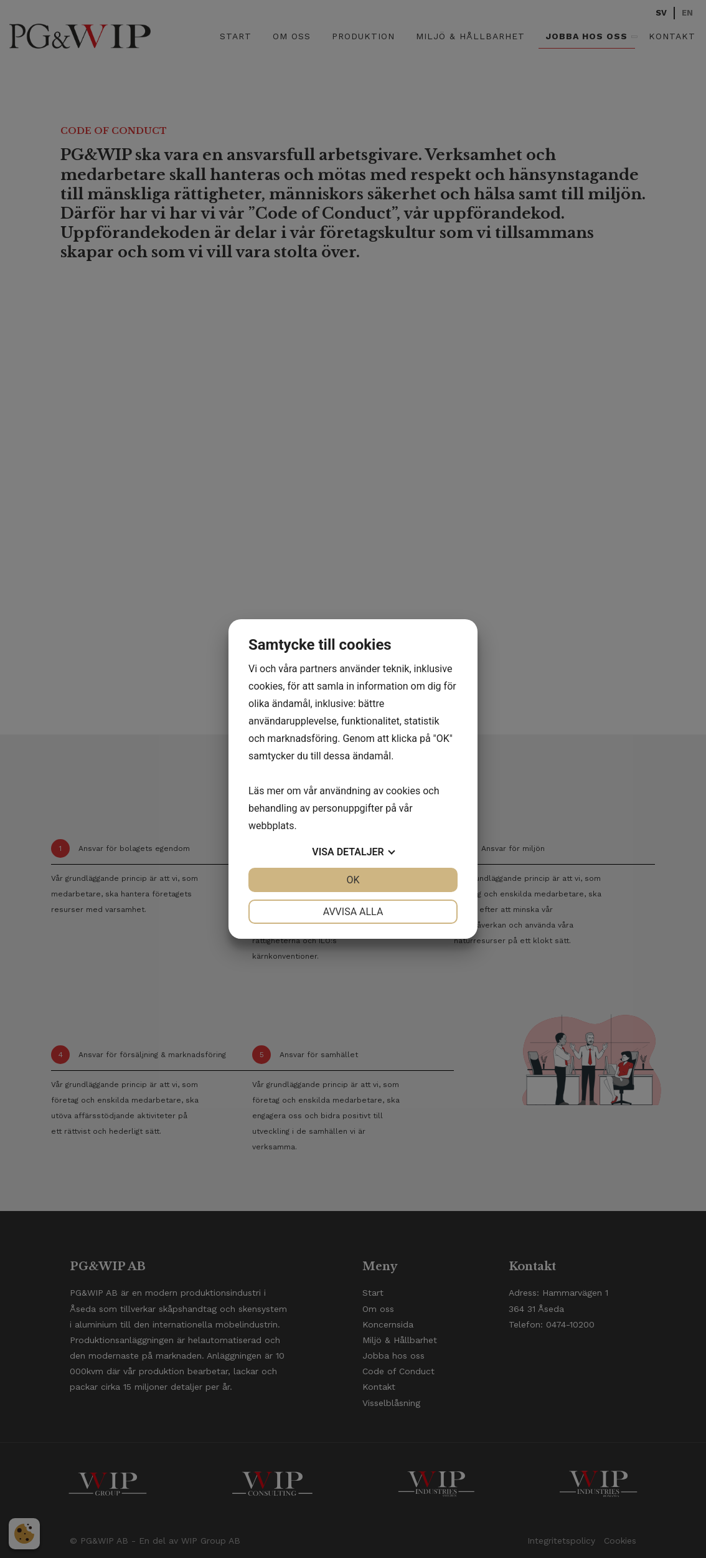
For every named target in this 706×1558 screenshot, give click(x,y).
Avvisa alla (353, 912)
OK (352, 880)
